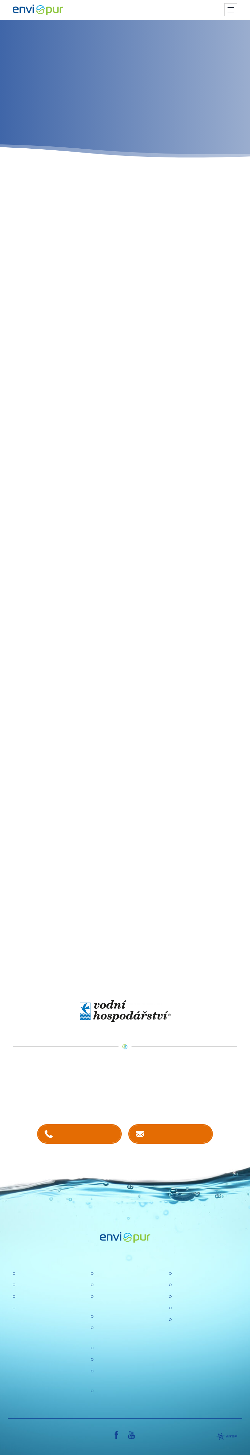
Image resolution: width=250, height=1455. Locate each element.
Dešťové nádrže (36, 1308)
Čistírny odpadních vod (44, 1273)
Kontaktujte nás (176, 1134)
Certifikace (186, 1273)
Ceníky (182, 1285)
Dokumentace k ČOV (198, 1297)
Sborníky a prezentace (200, 1308)
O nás (103, 1273)
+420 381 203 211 (86, 1134)
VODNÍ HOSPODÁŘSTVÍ (164, 989)
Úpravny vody (33, 1285)
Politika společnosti (118, 1316)
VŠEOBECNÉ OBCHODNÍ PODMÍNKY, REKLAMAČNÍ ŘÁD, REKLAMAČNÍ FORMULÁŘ (205, 1336)
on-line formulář (210, 181)
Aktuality (105, 1359)
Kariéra (104, 1285)
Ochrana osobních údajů (124, 1348)
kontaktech (80, 1098)
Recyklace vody (36, 1297)
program (122, 172)
